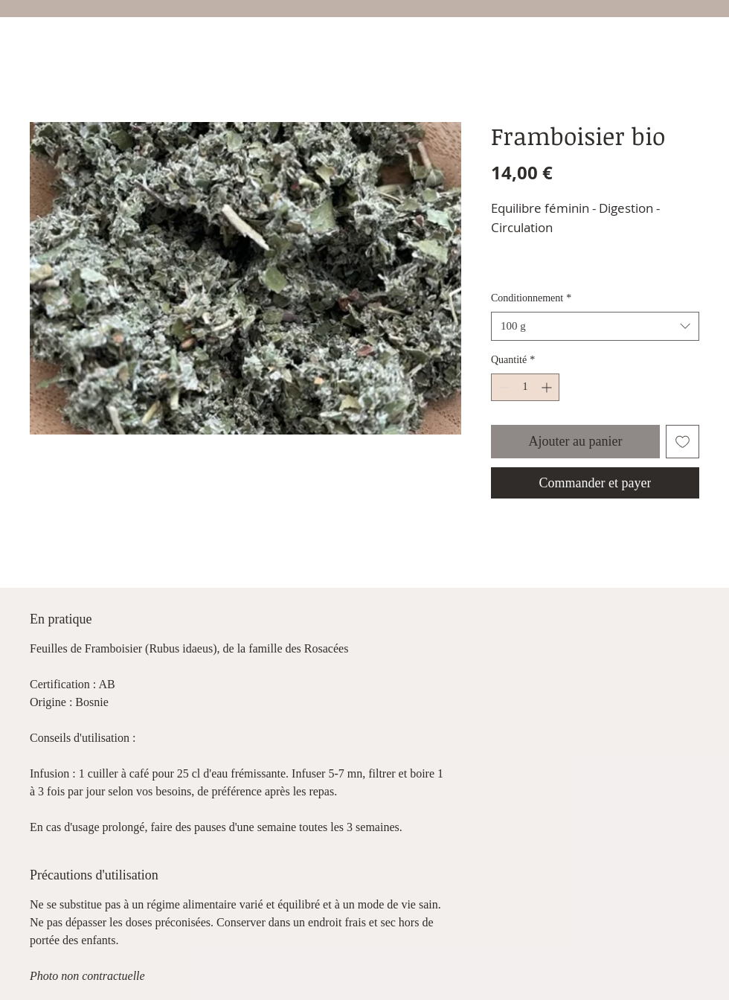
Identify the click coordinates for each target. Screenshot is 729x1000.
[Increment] (548, 387)
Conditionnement (531, 298)
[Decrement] (502, 387)
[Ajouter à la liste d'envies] (682, 441)
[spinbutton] (525, 387)
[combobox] (595, 326)
